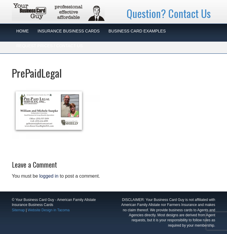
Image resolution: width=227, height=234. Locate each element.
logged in (49, 176)
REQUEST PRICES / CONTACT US (49, 45)
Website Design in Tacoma (49, 210)
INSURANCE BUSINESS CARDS (69, 31)
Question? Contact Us (169, 13)
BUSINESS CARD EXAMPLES (137, 31)
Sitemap (18, 210)
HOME (22, 31)
